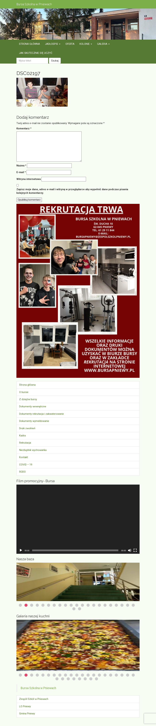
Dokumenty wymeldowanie (34, 421)
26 (79, 678)
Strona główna (27, 384)
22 (73, 608)
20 (127, 605)
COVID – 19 (25, 464)
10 (71, 605)
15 (99, 605)
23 (79, 608)
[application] (78, 519)
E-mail (21, 172)
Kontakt (23, 457)
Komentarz (23, 128)
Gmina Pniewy (27, 713)
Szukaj (54, 60)
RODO (22, 471)
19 (122, 605)
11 (76, 605)
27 (85, 678)
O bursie (23, 392)
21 (133, 605)
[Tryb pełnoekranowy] (135, 550)
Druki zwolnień (27, 428)
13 (88, 605)
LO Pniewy (25, 706)
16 (105, 605)
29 (96, 678)
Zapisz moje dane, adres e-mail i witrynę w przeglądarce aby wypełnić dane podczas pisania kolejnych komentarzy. (72, 191)
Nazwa (21, 165)
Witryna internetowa (28, 179)
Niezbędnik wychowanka (33, 450)
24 (68, 678)
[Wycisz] (129, 550)
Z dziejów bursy (28, 399)
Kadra (22, 435)
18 (116, 605)
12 (82, 605)
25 (73, 678)
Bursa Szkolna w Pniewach (38, 688)
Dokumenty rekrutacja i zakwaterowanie (41, 413)
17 (110, 605)
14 (93, 605)
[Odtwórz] (21, 550)
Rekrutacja (25, 442)
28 (90, 678)
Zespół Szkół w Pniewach (33, 699)
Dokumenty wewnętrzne (32, 406)
